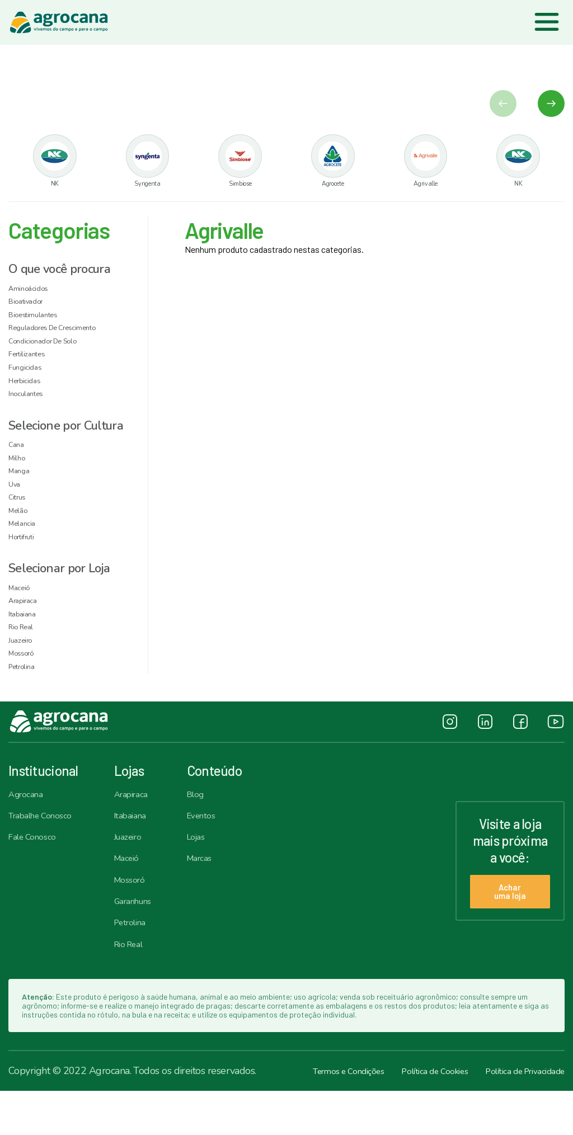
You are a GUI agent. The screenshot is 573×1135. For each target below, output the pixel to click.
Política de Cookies (411, 1115)
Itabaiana (138, 851)
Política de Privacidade (516, 1115)
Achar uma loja (503, 926)
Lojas (213, 873)
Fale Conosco (36, 873)
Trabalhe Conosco (46, 851)
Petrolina (139, 964)
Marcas (217, 896)
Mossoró (138, 919)
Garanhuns (143, 942)
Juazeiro (137, 873)
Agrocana (28, 828)
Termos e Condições (310, 1115)
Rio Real (138, 987)
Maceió (135, 896)
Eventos (219, 851)
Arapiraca (140, 828)
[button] (551, 105)
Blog (212, 828)
